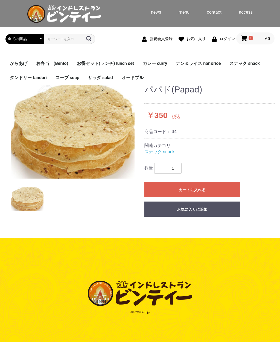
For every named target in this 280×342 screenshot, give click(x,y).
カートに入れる (192, 190)
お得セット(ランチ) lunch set (105, 63)
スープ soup (67, 77)
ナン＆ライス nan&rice (198, 63)
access (246, 12)
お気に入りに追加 (192, 209)
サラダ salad (100, 77)
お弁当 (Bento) (52, 63)
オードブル (133, 77)
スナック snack (244, 63)
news (156, 12)
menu (184, 12)
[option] (73, 131)
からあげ (18, 63)
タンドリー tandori (28, 77)
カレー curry (155, 63)
